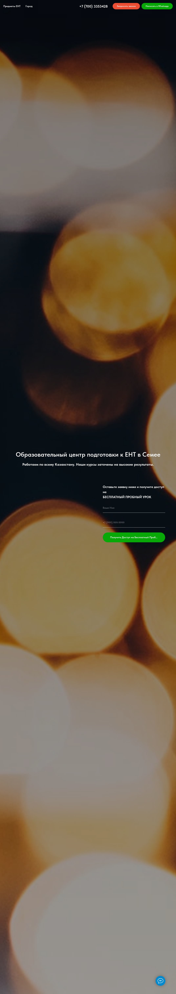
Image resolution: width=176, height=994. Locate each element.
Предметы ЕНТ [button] (12, 6)
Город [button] (29, 6)
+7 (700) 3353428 (93, 6)
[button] (126, 6)
